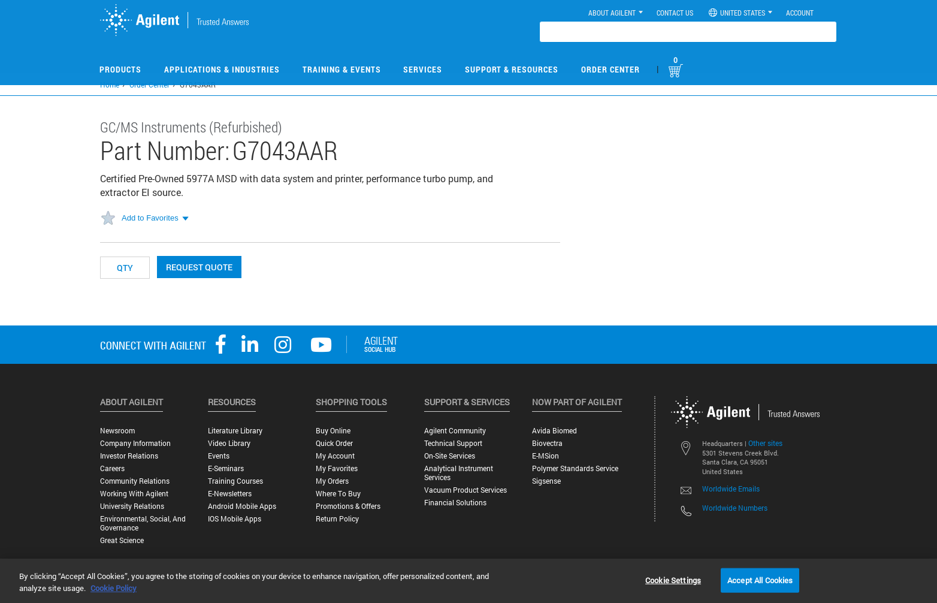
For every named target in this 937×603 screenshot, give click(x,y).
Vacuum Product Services (465, 490)
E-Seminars (226, 468)
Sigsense (546, 481)
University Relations (132, 506)
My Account (335, 455)
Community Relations (135, 481)
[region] (468, 581)
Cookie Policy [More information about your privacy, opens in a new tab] (113, 588)
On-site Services (449, 455)
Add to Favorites (150, 217)
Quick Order (334, 443)
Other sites (765, 443)
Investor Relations (129, 455)
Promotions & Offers (348, 506)
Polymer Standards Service (575, 468)
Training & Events (342, 69)
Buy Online (333, 430)
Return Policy (337, 518)
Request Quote (199, 267)
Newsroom (117, 430)
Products (120, 69)
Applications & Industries (222, 69)
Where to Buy (338, 493)
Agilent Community (455, 430)
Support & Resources (511, 69)
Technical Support (453, 443)
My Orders (332, 481)
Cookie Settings (673, 579)
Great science (122, 540)
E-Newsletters (230, 493)
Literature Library (235, 430)
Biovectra (547, 443)
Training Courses (235, 481)
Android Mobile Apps (242, 506)
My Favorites (337, 468)
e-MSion (545, 455)
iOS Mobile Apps (234, 518)
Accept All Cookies (760, 579)
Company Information (135, 443)
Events (218, 455)
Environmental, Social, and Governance (143, 523)
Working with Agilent (134, 493)
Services (422, 69)
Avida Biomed (554, 430)
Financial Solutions (455, 502)
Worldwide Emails (731, 488)
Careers (112, 468)
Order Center (610, 69)
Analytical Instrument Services (458, 473)
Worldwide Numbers (734, 507)
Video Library (229, 443)
